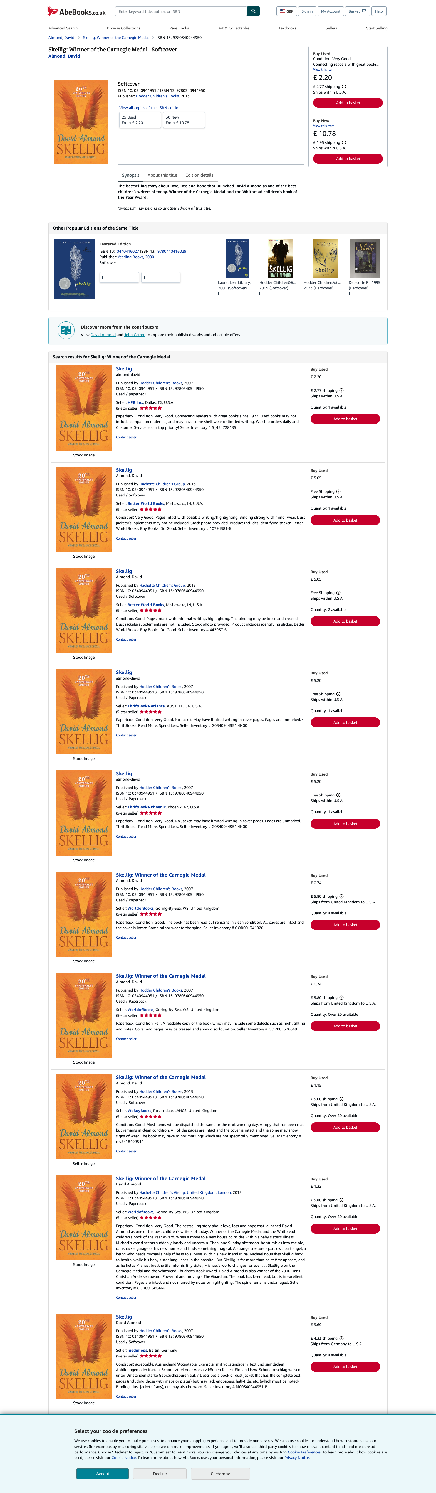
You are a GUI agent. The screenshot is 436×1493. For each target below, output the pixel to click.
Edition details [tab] (199, 175)
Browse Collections (123, 28)
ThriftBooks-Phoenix (147, 807)
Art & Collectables (233, 28)
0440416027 (128, 251)
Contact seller (126, 437)
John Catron (134, 334)
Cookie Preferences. (304, 1452)
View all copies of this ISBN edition (149, 107)
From (140, 119)
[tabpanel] (211, 197)
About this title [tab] (162, 175)
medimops (137, 1350)
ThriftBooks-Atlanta (146, 706)
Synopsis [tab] (130, 175)
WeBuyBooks (139, 1110)
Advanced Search (63, 28)
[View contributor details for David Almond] (64, 56)
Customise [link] (220, 1473)
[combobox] (181, 11)
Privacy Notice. (297, 1457)
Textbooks (287, 28)
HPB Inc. (135, 402)
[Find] (253, 11)
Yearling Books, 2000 (136, 256)
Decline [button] (160, 1473)
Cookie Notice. (124, 1457)
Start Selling (377, 28)
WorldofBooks (140, 908)
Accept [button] (102, 1473)
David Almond (103, 334)
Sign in (307, 11)
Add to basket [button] (348, 102)
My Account (330, 11)
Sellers (331, 28)
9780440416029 (171, 251)
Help (379, 11)
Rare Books (179, 28)
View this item (324, 69)
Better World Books (146, 503)
